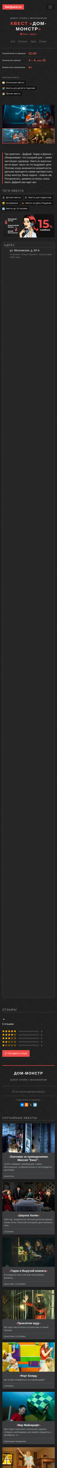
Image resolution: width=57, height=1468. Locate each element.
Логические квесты (13, 82)
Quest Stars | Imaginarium (28, 18)
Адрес (33, 41)
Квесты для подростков (37, 197)
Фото (13, 41)
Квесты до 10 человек (14, 208)
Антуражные (10, 203)
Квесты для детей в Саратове (18, 88)
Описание (22, 41)
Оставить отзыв (16, 1053)
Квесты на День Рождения (36, 203)
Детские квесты (11, 197)
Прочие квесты (11, 93)
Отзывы (42, 41)
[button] (52, 107)
